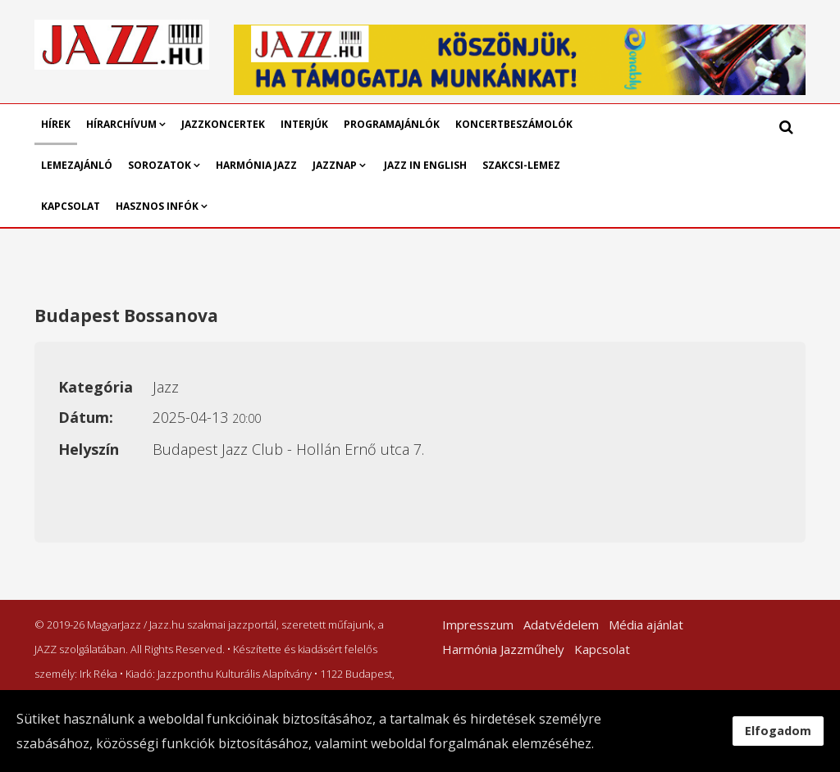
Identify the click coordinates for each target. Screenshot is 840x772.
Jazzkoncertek (223, 124)
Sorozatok (159, 165)
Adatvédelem (561, 624)
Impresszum (478, 624)
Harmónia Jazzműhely (503, 649)
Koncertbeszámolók (514, 124)
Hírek (56, 124)
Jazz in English (425, 165)
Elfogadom (778, 730)
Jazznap (335, 165)
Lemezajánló (76, 165)
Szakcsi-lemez (521, 165)
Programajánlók (392, 124)
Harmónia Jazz (256, 165)
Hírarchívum (122, 124)
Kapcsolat (70, 206)
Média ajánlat (646, 624)
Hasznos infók (157, 206)
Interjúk (304, 124)
